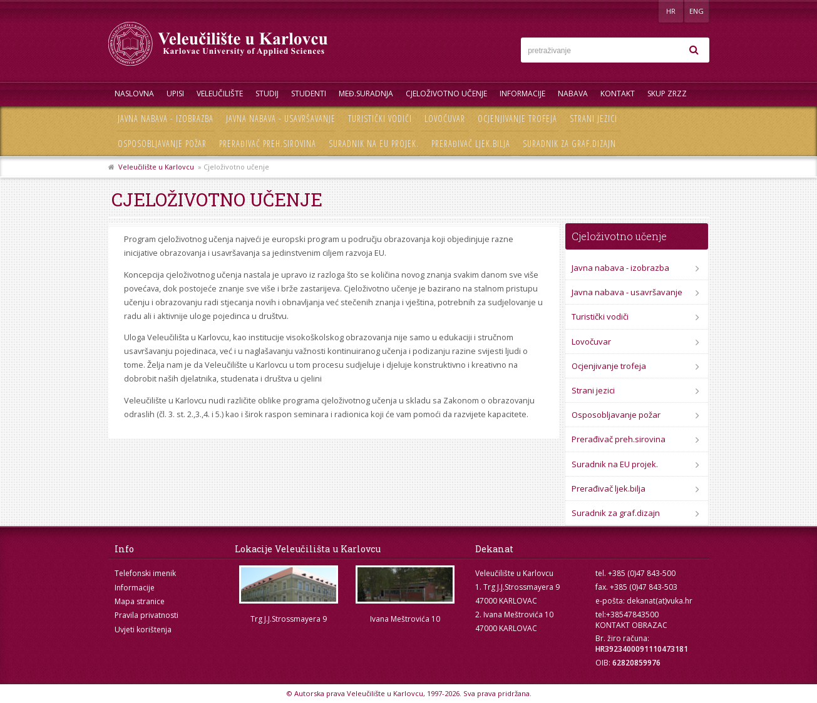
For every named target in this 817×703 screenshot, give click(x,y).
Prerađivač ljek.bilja (470, 143)
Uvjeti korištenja (143, 629)
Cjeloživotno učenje (446, 93)
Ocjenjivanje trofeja (517, 118)
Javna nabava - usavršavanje (281, 118)
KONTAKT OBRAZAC (631, 625)
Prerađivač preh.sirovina (267, 143)
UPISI (175, 93)
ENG (696, 11)
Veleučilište (220, 93)
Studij (267, 93)
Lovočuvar (444, 118)
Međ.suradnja (366, 93)
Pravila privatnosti (146, 615)
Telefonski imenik (145, 573)
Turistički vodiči (380, 118)
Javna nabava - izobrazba (165, 118)
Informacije (522, 93)
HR (671, 11)
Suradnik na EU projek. (374, 143)
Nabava (573, 93)
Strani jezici (593, 118)
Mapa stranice (140, 601)
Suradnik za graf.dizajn (569, 143)
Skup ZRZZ (667, 93)
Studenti (308, 93)
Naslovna (134, 93)
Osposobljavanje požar (162, 143)
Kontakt (617, 93)
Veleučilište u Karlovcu (156, 166)
